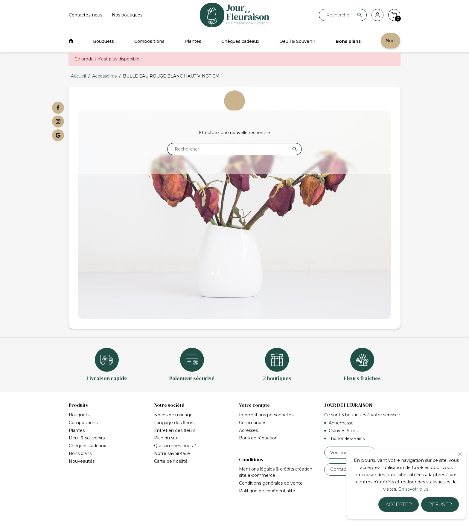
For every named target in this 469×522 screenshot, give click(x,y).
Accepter (399, 504)
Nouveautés (82, 461)
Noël (390, 40)
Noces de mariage (173, 415)
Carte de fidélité (171, 461)
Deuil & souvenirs (87, 438)
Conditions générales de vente (271, 476)
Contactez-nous (85, 15)
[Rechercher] (343, 15)
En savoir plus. (413, 489)
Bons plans (348, 41)
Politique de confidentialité (267, 483)
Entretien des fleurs (174, 430)
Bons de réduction (258, 438)
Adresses (248, 430)
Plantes (193, 41)
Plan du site (166, 438)
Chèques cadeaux (240, 41)
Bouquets (103, 41)
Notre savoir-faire (172, 453)
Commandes (252, 422)
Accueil (79, 511)
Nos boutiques (127, 15)
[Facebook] (58, 108)
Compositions (149, 41)
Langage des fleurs (174, 422)
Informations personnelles (266, 415)
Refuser (440, 504)
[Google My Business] (58, 135)
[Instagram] (58, 122)
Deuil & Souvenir (297, 41)
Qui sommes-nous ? (175, 445)
